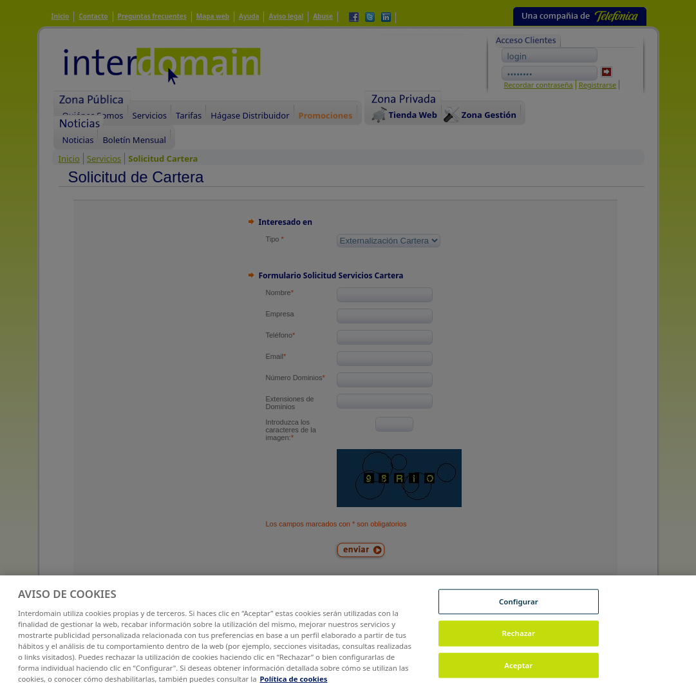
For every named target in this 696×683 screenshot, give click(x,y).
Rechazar (519, 638)
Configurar (518, 606)
